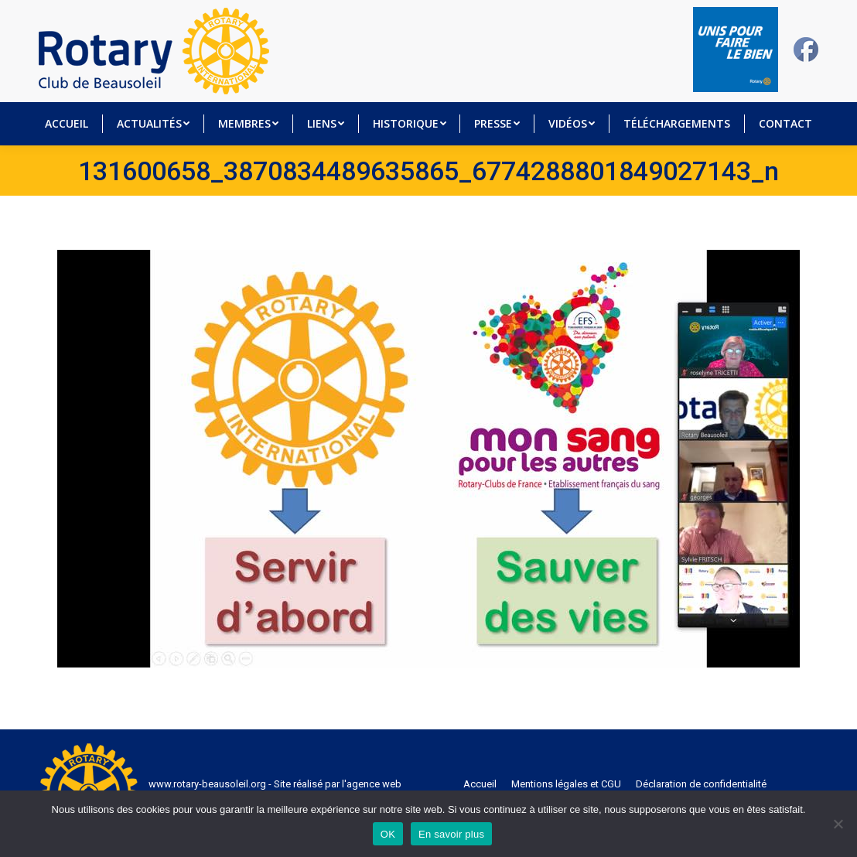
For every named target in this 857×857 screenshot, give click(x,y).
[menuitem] (67, 124)
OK (388, 834)
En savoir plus (451, 834)
